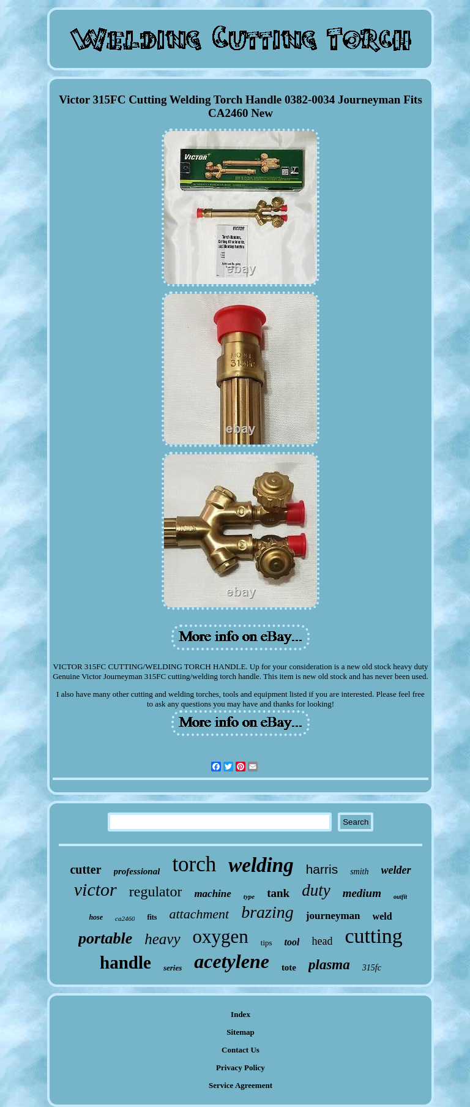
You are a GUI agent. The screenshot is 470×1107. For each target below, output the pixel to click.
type (249, 896)
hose (96, 917)
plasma (329, 964)
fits (152, 917)
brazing (267, 911)
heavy (162, 939)
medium (362, 893)
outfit (400, 896)
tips (266, 942)
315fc (371, 967)
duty (316, 890)
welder (396, 870)
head (321, 941)
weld (382, 916)
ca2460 (125, 918)
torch (194, 864)
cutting (373, 936)
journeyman (333, 915)
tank (278, 893)
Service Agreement (240, 1085)
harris (322, 869)
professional (137, 871)
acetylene (231, 961)
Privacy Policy (240, 1067)
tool (292, 942)
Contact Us (240, 1049)
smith (359, 871)
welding (260, 865)
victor (95, 889)
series (172, 967)
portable (105, 938)
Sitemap (240, 1032)
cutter (85, 869)
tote (289, 967)
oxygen (220, 936)
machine (212, 893)
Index (240, 1014)
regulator (155, 891)
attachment (199, 913)
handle (125, 962)
